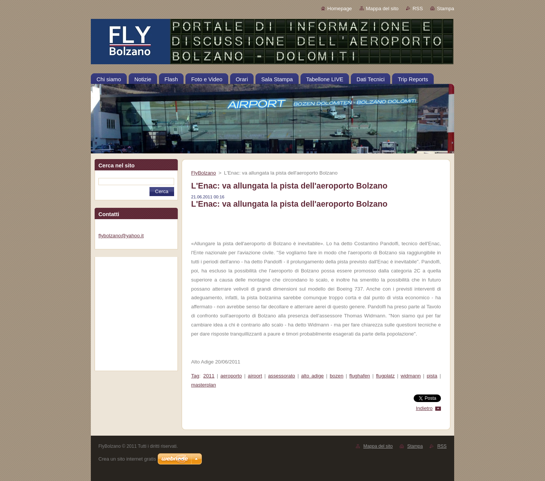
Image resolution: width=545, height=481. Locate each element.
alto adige (312, 376)
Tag (195, 376)
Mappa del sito (382, 8)
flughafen (359, 376)
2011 (209, 376)
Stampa (445, 8)
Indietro (424, 408)
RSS (418, 8)
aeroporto (231, 376)
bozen (336, 376)
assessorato (281, 376)
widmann (411, 376)
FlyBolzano (203, 173)
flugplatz (385, 376)
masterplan (203, 385)
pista (432, 376)
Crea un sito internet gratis (127, 459)
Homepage (339, 8)
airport (255, 376)
